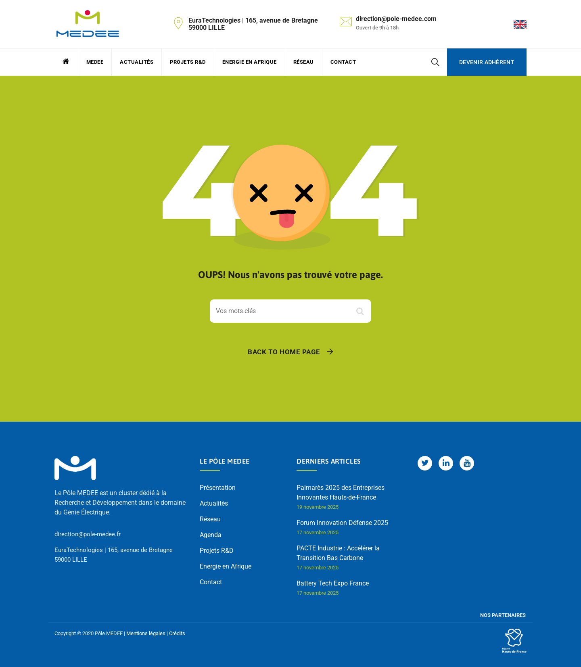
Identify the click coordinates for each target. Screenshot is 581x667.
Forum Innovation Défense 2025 (342, 523)
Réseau (303, 62)
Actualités (136, 62)
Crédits (177, 633)
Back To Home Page (284, 352)
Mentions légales (145, 633)
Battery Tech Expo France (333, 583)
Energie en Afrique (249, 62)
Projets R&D (188, 62)
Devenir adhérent (486, 62)
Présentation (218, 487)
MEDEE (95, 62)
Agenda (211, 535)
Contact (343, 62)
